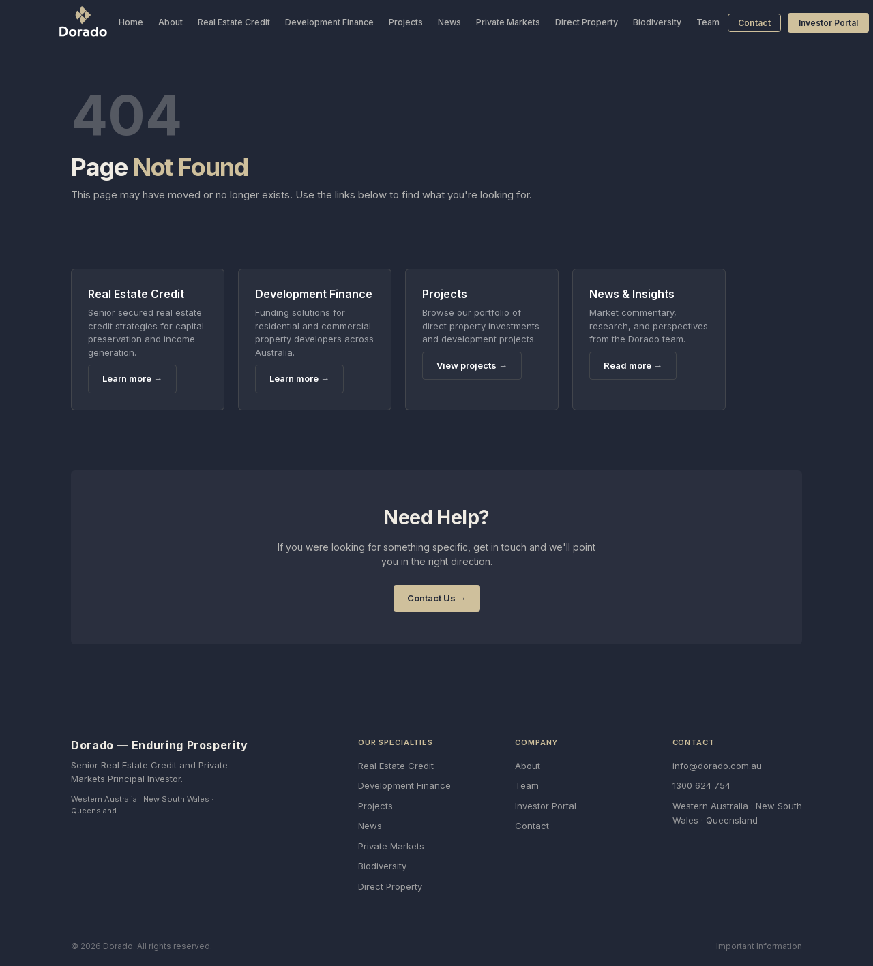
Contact (754, 23)
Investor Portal (828, 23)
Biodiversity (657, 22)
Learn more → (132, 378)
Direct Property (586, 22)
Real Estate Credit (234, 22)
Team (708, 22)
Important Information (759, 946)
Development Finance (329, 22)
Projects (406, 22)
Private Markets (508, 22)
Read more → (633, 365)
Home (131, 22)
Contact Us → (437, 597)
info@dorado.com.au (717, 765)
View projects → (471, 365)
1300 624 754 (701, 785)
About (170, 22)
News (449, 22)
